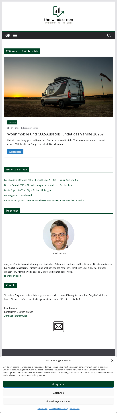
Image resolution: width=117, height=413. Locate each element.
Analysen (12, 122)
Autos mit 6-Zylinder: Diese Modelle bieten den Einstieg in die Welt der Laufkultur (44, 200)
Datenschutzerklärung (58, 408)
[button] (112, 360)
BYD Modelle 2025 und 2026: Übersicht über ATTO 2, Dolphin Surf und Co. (41, 179)
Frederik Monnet (30, 128)
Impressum (42, 408)
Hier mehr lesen (12, 275)
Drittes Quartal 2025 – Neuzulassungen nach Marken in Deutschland (38, 185)
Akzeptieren (58, 384)
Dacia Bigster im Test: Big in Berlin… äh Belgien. (28, 190)
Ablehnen (58, 392)
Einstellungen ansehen (58, 401)
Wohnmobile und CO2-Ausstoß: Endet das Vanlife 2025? (55, 134)
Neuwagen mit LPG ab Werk (18, 195)
